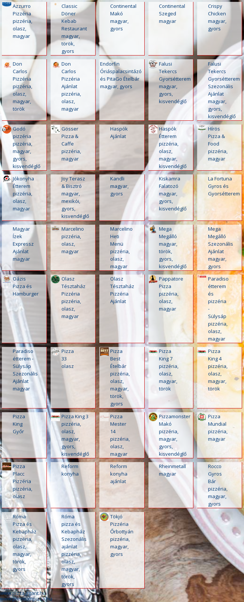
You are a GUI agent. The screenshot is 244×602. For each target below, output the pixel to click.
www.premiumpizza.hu (26, 598)
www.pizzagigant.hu (23, 593)
